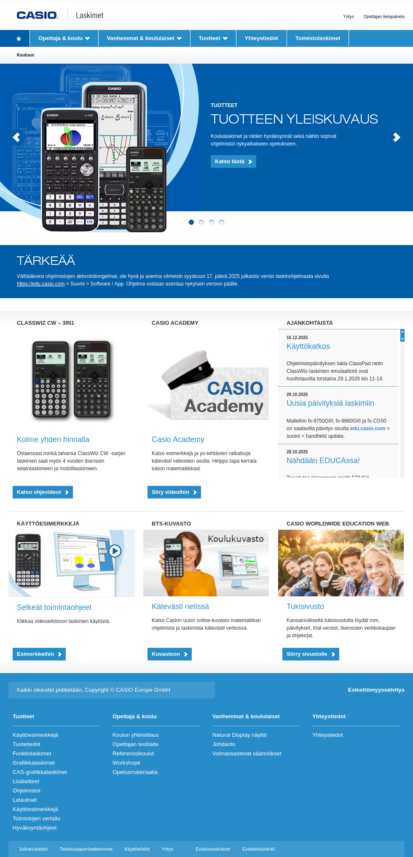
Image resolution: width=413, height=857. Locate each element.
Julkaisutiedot (33, 849)
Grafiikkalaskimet (34, 763)
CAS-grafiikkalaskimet (40, 772)
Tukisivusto (305, 606)
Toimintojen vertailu (36, 818)
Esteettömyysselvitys (376, 690)
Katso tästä (229, 161)
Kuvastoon (166, 654)
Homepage (19, 38)
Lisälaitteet (26, 781)
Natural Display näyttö (239, 735)
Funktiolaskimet (32, 753)
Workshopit (126, 763)
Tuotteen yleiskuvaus (294, 119)
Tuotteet (209, 38)
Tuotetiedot (26, 744)
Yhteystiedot (261, 38)
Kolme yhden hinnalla (53, 439)
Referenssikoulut (133, 753)
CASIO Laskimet (68, 15)
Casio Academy (178, 439)
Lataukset (25, 800)
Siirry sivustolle (307, 654)
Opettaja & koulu (60, 38)
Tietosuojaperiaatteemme (86, 849)
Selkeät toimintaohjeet (54, 607)
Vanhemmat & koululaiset (140, 38)
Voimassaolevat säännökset (246, 753)
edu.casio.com (367, 428)
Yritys (348, 16)
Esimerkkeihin (35, 654)
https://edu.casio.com (40, 284)
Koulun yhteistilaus (136, 735)
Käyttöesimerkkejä (35, 735)
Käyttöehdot (137, 849)
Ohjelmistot (26, 790)
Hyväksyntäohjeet (34, 828)
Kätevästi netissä (180, 606)
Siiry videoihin (170, 492)
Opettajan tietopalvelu (384, 16)
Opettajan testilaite (135, 744)
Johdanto (223, 744)
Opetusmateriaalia (135, 772)
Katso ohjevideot (39, 492)
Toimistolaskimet (318, 38)
